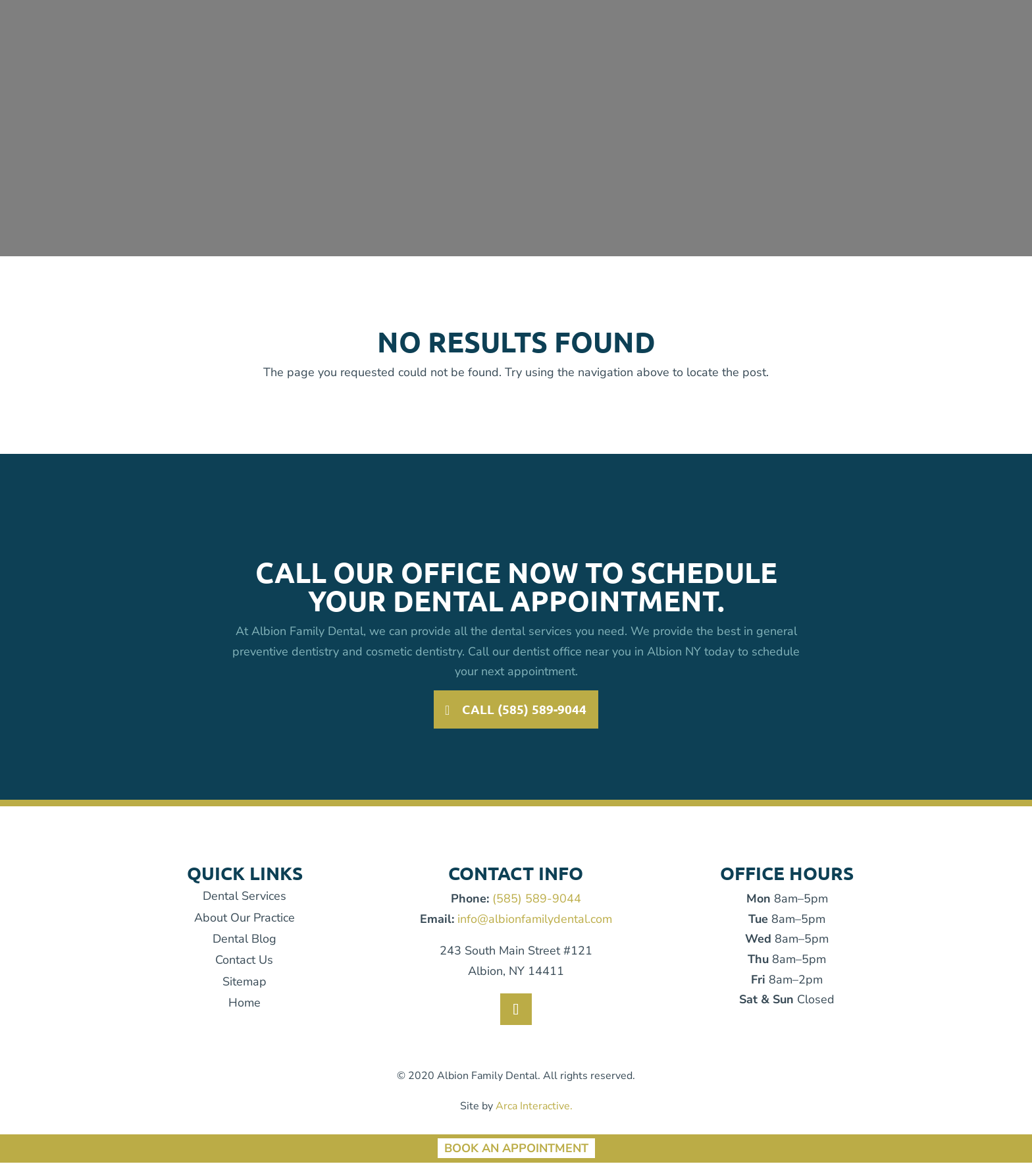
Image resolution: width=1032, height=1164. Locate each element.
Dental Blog (244, 940)
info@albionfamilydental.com (534, 920)
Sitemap (244, 983)
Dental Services (244, 897)
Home (244, 1004)
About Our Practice (244, 919)
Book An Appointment (516, 1149)
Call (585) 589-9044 (525, 710)
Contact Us (244, 962)
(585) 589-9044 (536, 900)
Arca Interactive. (534, 1107)
